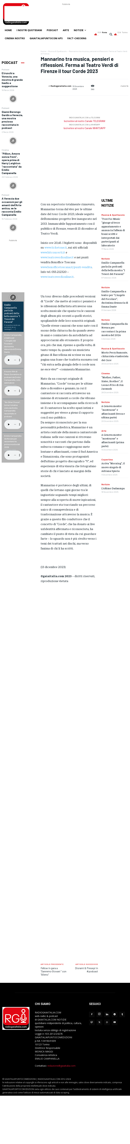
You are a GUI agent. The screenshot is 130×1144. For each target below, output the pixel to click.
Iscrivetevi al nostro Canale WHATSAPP (84, 128)
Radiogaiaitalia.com (61, 86)
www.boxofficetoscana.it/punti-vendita (66, 267)
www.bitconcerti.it (53, 252)
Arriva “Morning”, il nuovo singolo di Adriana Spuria (113, 466)
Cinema (5, 150)
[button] (111, 34)
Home (43, 51)
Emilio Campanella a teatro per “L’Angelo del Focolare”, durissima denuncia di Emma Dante (12, 343)
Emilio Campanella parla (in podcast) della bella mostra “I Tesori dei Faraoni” (12, 313)
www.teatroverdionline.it (57, 257)
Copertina (107, 459)
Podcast (5, 69)
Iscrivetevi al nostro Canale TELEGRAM (84, 121)
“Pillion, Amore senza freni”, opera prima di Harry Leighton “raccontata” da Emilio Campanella (11, 163)
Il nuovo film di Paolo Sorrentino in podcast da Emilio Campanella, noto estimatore (12, 377)
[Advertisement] (66, 13)
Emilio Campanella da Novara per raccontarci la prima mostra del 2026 (12, 441)
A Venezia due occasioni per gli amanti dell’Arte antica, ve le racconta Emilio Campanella (12, 206)
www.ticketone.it (56, 247)
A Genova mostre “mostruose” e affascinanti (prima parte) (112, 440)
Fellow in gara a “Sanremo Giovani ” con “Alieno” (53, 971)
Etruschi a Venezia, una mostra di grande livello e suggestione (12, 79)
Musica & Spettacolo (57, 51)
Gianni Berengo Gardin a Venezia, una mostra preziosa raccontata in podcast (12, 120)
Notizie (105, 258)
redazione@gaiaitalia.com (61, 1065)
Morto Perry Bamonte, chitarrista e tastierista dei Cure (114, 356)
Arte (103, 430)
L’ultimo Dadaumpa (113, 488)
